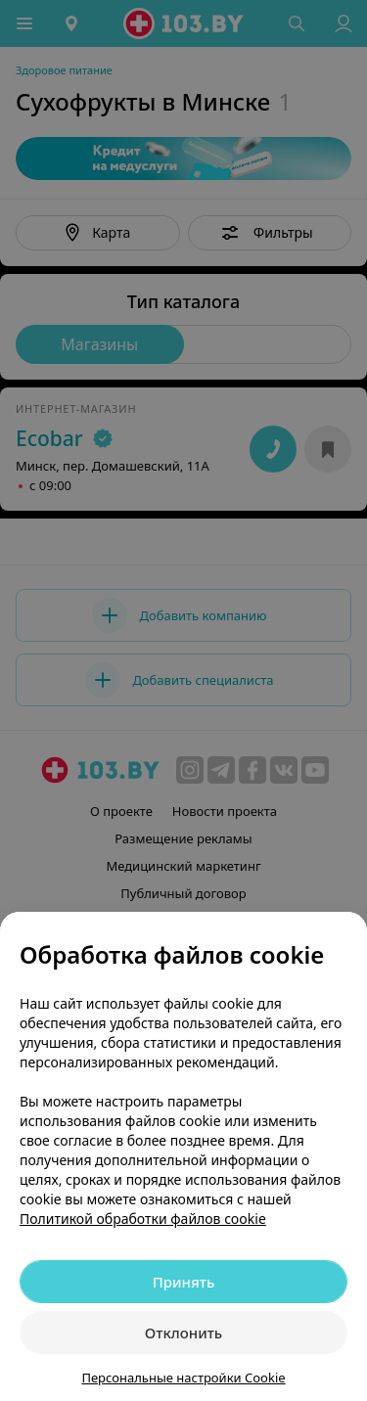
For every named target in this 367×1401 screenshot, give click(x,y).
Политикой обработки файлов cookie (143, 1218)
